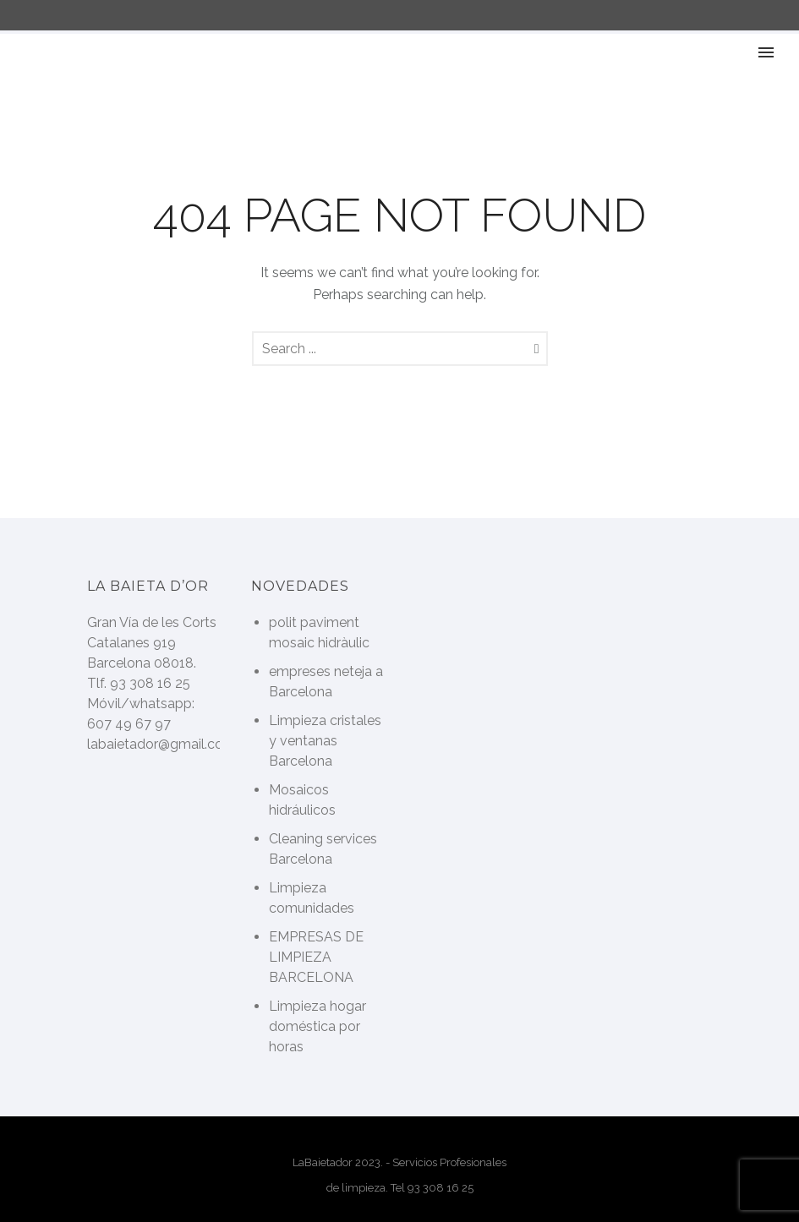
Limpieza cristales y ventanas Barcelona (325, 740)
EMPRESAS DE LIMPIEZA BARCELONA (316, 957)
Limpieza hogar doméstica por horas (317, 1026)
